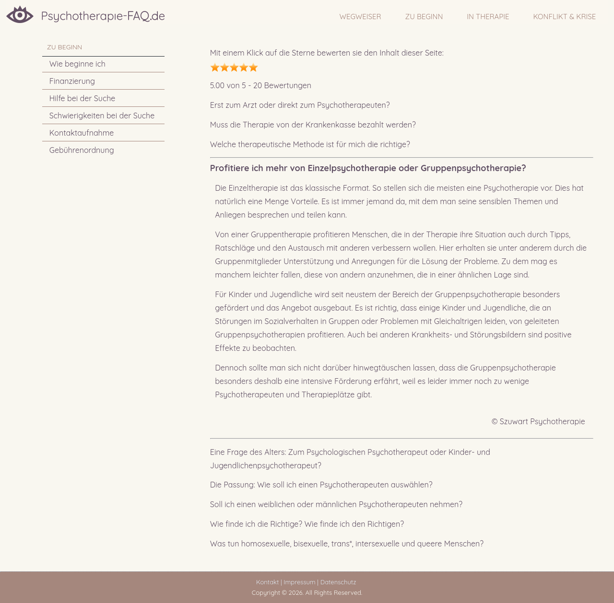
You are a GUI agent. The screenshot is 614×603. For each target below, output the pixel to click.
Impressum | (301, 582)
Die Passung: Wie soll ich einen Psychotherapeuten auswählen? (321, 484)
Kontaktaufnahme (81, 133)
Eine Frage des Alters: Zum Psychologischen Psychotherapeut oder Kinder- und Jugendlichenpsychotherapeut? (350, 458)
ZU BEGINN (424, 16)
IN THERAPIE (488, 16)
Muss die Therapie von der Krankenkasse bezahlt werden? (313, 124)
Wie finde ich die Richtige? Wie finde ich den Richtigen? (307, 524)
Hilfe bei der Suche (82, 98)
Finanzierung (72, 81)
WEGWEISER (360, 16)
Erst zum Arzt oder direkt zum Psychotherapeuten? (300, 105)
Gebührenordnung (81, 150)
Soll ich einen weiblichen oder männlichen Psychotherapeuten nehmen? (336, 504)
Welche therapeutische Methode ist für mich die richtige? (310, 144)
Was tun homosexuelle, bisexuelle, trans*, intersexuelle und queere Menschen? (347, 543)
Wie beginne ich (77, 64)
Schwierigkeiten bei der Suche (101, 115)
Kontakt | (268, 582)
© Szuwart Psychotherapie (538, 421)
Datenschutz (340, 582)
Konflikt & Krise (564, 16)
